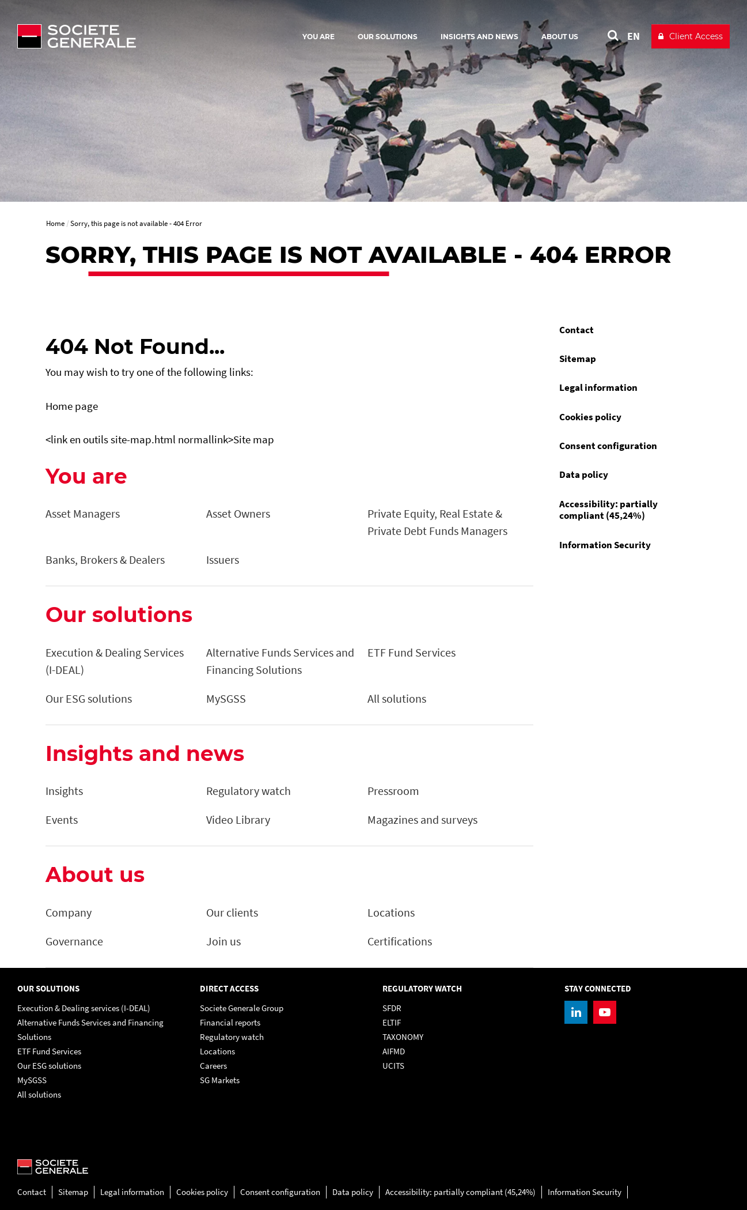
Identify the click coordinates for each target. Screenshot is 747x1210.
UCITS (393, 1065)
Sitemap (577, 358)
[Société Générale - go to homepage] (144, 36)
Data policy (583, 474)
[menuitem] (626, 329)
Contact (576, 329)
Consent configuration (608, 445)
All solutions (39, 1094)
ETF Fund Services (49, 1051)
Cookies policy (590, 416)
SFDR (391, 1007)
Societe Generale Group (241, 1007)
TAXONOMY (402, 1036)
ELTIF (391, 1022)
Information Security (605, 544)
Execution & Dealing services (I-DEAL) (83, 1007)
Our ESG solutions (49, 1065)
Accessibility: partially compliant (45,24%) (608, 509)
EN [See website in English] (633, 36)
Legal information (598, 387)
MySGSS (32, 1080)
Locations (217, 1051)
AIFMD (393, 1051)
